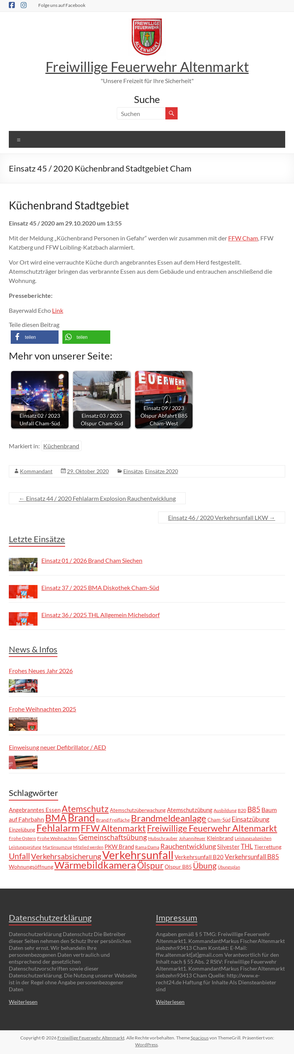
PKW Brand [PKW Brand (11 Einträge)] (119, 846)
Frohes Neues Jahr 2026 (41, 670)
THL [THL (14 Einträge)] (247, 846)
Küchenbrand (61, 445)
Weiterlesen (23, 1001)
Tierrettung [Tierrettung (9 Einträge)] (267, 846)
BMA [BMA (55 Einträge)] (56, 818)
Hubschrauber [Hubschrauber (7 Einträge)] (163, 838)
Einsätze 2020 (161, 471)
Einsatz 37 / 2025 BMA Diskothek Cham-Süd (100, 587)
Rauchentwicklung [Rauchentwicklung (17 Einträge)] (188, 846)
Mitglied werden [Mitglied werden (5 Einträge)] (88, 847)
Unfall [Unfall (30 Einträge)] (19, 856)
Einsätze (133, 471)
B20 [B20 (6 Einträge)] (242, 810)
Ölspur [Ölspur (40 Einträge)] (150, 865)
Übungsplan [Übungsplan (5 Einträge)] (229, 866)
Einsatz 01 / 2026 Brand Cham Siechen (91, 560)
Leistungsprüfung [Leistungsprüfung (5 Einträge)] (25, 847)
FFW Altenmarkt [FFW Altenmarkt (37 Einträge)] (113, 828)
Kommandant (36, 471)
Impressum (176, 917)
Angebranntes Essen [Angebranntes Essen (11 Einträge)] (34, 809)
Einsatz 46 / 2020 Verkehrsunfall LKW (221, 517)
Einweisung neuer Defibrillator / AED (57, 747)
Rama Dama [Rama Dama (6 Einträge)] (147, 847)
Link (57, 310)
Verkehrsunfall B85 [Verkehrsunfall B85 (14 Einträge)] (252, 857)
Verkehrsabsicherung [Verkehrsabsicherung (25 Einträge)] (66, 856)
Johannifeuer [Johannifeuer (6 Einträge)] (192, 838)
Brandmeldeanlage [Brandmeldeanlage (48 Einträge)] (168, 818)
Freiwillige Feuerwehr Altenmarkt (147, 66)
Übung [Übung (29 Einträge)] (205, 866)
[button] (35, 337)
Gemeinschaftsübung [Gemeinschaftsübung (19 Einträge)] (112, 837)
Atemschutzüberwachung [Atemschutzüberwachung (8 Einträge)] (138, 810)
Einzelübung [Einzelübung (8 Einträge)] (22, 830)
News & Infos (33, 649)
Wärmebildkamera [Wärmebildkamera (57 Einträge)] (95, 865)
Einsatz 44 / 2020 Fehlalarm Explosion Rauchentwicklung (97, 498)
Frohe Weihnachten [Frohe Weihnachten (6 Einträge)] (57, 838)
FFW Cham (243, 238)
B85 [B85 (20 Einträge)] (253, 809)
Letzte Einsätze (37, 539)
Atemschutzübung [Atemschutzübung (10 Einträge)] (189, 810)
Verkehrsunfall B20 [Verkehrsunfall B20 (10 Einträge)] (199, 857)
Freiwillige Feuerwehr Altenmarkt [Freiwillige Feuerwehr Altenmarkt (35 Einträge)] (212, 828)
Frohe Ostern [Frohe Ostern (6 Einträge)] (22, 838)
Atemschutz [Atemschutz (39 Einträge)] (85, 808)
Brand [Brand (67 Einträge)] (81, 818)
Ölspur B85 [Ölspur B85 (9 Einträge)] (178, 866)
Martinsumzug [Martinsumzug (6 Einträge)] (57, 847)
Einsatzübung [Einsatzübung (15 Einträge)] (251, 819)
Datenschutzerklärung (50, 917)
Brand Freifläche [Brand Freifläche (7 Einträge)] (113, 820)
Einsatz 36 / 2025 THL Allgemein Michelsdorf (100, 614)
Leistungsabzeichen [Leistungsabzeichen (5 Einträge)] (253, 838)
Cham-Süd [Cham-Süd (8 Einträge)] (218, 820)
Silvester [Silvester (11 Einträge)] (228, 846)
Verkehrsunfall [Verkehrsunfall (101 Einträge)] (137, 854)
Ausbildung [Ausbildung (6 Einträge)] (225, 810)
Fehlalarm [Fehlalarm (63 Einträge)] (58, 828)
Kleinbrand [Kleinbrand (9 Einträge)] (220, 838)
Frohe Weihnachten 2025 (42, 708)
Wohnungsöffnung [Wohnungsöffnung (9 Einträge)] (31, 866)
